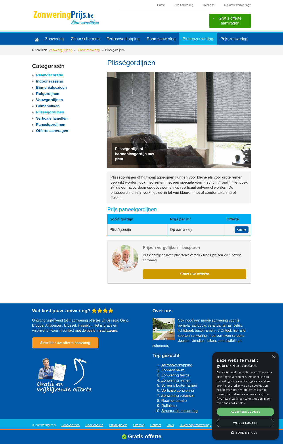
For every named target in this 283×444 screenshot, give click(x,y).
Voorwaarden (70, 425)
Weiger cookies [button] (245, 423)
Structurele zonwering (179, 411)
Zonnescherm (172, 370)
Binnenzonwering (198, 39)
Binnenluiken (48, 106)
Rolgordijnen (47, 94)
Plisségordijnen (50, 112)
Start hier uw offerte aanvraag (65, 343)
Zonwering (54, 39)
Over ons (208, 5)
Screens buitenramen (179, 385)
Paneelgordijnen (50, 124)
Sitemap (138, 425)
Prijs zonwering (233, 39)
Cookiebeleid (94, 425)
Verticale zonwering (177, 390)
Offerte (241, 229)
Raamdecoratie (49, 75)
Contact (155, 425)
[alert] (245, 396)
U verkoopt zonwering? (195, 425)
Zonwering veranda (177, 395)
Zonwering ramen (176, 380)
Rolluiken (169, 406)
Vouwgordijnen (49, 100)
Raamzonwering (161, 39)
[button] (245, 432)
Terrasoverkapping (123, 39)
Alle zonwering (183, 5)
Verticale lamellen (52, 118)
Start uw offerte (194, 274)
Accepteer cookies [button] (245, 412)
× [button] (273, 357)
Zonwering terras (175, 375)
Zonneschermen (85, 39)
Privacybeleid (118, 425)
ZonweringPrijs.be (60, 50)
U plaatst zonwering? (237, 5)
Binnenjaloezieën (51, 87)
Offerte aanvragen (52, 131)
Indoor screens (49, 81)
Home (161, 5)
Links (170, 425)
